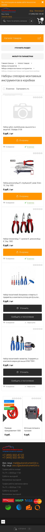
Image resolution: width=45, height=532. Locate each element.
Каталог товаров (22, 38)
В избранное (8, 147)
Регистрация (39, 11)
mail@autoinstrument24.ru (25, 463)
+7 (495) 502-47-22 (13, 455)
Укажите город (6, 16)
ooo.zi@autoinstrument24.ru (25, 465)
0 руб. (8, 133)
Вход (31, 11)
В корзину (22, 140)
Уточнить (22, 308)
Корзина (22, 529)
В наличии (10, 89)
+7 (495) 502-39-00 (36, 14)
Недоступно (29, 322)
